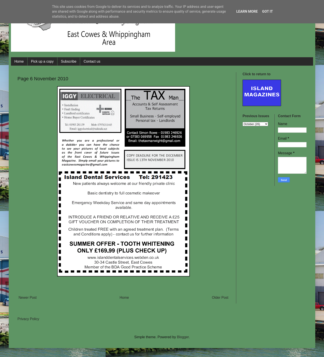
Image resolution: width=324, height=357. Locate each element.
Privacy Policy (28, 319)
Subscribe (68, 61)
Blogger (183, 337)
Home (19, 61)
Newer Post (28, 297)
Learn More (247, 11)
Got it (267, 11)
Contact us (92, 61)
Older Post (220, 297)
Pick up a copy (42, 61)
